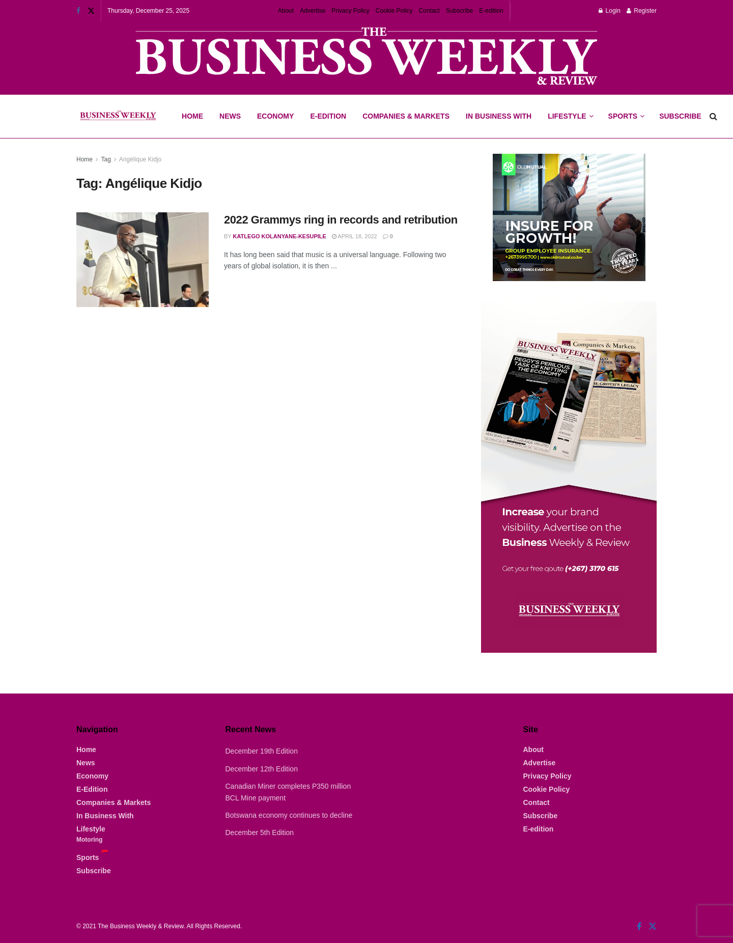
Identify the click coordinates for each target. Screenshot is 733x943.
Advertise (312, 10)
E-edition (491, 10)
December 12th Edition (261, 769)
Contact (429, 10)
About (286, 10)
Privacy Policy (350, 10)
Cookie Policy (394, 10)
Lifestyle (567, 116)
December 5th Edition (259, 832)
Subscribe (459, 10)
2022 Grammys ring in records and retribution (341, 219)
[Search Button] (713, 116)
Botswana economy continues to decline (289, 815)
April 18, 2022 (354, 236)
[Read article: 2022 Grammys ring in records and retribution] (142, 259)
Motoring (89, 839)
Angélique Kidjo (140, 159)
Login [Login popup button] (610, 10)
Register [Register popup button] (642, 10)
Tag (105, 159)
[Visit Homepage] (117, 116)
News (230, 116)
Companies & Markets (405, 116)
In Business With (498, 116)
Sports (626, 107)
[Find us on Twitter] (653, 926)
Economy (275, 116)
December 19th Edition (261, 751)
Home (192, 116)
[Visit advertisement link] (366, 57)
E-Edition (328, 116)
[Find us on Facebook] (639, 926)
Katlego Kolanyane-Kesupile (279, 236)
